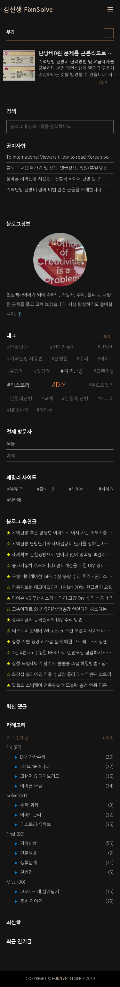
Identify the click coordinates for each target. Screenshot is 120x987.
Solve (16, 795)
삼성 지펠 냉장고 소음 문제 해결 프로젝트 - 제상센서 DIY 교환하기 (60, 641)
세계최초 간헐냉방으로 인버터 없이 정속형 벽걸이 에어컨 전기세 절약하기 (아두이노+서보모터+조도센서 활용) (60, 554)
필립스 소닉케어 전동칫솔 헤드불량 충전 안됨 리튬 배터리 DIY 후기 (60, 685)
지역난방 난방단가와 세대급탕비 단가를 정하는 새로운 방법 (60, 544)
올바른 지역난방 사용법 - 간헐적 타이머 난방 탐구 (53, 179)
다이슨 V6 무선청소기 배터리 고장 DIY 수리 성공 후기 (60, 598)
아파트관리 (35, 815)
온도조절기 (102, 385)
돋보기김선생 (62, 979)
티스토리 (19, 385)
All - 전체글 (17, 738)
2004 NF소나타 (39, 766)
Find (15, 834)
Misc (15, 882)
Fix (13, 747)
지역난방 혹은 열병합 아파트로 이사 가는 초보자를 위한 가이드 (60, 533)
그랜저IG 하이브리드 (44, 776)
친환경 (31, 872)
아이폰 (46, 410)
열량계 (43, 371)
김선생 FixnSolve (28, 9)
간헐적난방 (21, 398)
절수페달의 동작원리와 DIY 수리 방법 (44, 620)
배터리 (107, 398)
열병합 (61, 359)
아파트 (107, 359)
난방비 (107, 347)
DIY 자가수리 (37, 757)
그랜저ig (105, 371)
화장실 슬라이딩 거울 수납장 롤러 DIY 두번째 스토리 (58, 674)
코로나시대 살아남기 (44, 891)
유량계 (16, 371)
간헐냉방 (19, 347)
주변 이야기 (36, 901)
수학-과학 (34, 805)
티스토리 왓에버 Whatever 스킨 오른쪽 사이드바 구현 (60, 631)
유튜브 (16, 489)
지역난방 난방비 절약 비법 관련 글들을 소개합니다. (54, 190)
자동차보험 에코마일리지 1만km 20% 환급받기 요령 (59, 587)
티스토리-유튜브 (40, 824)
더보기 (105, 337)
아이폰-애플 (36, 786)
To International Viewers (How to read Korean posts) (60, 157)
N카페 (15, 500)
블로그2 (46, 489)
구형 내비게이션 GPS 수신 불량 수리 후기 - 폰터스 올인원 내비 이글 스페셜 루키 (60, 576)
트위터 (77, 489)
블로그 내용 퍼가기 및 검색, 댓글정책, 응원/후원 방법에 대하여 (60, 168)
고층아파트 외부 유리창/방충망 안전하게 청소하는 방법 (60, 609)
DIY (61, 385)
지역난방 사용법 (26, 359)
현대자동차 (64, 347)
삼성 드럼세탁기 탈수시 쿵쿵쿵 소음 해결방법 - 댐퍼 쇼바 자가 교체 (60, 663)
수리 (83, 359)
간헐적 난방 (76, 398)
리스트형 (109, 33)
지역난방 (73, 371)
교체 (48, 398)
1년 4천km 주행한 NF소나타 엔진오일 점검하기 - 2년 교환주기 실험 (60, 652)
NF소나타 (19, 410)
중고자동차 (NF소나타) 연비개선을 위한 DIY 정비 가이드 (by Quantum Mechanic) (60, 565)
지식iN (107, 489)
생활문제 (33, 863)
